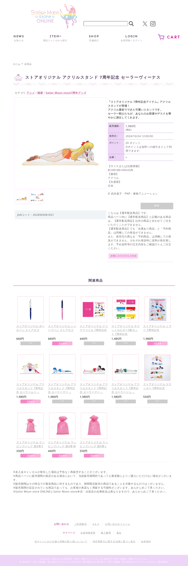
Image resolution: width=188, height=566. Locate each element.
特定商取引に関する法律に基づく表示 (114, 541)
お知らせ (18, 38)
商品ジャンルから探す (55, 38)
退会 (118, 532)
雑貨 (40, 93)
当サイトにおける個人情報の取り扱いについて (60, 541)
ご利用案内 (80, 524)
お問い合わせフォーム (117, 524)
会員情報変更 (87, 532)
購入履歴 (106, 532)
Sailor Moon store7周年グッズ (66, 93)
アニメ (30, 93)
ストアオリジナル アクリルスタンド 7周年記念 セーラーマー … (62, 388)
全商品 (27, 63)
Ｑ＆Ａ (96, 524)
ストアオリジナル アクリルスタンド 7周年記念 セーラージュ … (125, 388)
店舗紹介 (94, 38)
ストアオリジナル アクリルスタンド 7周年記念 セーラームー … (30, 388)
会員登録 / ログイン (131, 38)
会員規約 (146, 541)
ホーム (16, 63)
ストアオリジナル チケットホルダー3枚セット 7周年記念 (125, 330)
